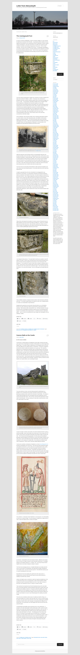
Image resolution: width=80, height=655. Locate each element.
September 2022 (56, 111)
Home (18, 28)
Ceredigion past (21, 637)
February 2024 (55, 98)
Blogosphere (55, 44)
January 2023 (55, 107)
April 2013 (55, 204)
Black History (55, 42)
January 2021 (55, 124)
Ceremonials (55, 49)
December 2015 (55, 174)
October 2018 (55, 148)
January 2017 (55, 165)
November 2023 (55, 100)
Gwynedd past (55, 55)
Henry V (20, 638)
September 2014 (56, 186)
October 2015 (55, 177)
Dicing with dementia (56, 51)
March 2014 (55, 191)
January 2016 (55, 173)
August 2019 (55, 139)
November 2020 (55, 125)
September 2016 (56, 167)
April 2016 (55, 171)
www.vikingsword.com (44, 444)
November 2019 (55, 135)
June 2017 (55, 161)
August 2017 (55, 159)
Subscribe (60, 74)
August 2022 (55, 112)
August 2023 (55, 101)
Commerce (55, 50)
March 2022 (55, 114)
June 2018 (55, 151)
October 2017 (55, 158)
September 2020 (56, 126)
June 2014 (55, 190)
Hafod (54, 56)
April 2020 (55, 131)
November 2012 (55, 210)
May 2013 (54, 203)
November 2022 (55, 108)
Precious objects (56, 64)
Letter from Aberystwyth (26, 6)
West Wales (55, 70)
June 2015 (55, 181)
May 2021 (54, 120)
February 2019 (55, 145)
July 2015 (54, 180)
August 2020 (55, 127)
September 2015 (56, 178)
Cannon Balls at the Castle (25, 335)
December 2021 (55, 115)
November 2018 (55, 147)
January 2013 (55, 207)
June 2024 (55, 95)
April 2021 (55, 121)
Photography (55, 62)
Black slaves (55, 43)
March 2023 (55, 106)
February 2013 (55, 206)
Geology (54, 54)
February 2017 (55, 164)
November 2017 (55, 157)
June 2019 (55, 141)
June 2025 (55, 88)
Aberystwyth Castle (37, 637)
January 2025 (55, 89)
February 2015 (55, 184)
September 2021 (56, 118)
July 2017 (54, 160)
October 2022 (55, 109)
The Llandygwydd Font (24, 36)
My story (21, 28)
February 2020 (55, 133)
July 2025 (54, 87)
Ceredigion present (28, 637)
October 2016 (55, 166)
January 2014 (55, 193)
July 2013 (54, 200)
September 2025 (56, 86)
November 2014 (55, 185)
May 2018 (54, 152)
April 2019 (55, 144)
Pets (54, 61)
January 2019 (55, 146)
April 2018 (55, 153)
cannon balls (42, 637)
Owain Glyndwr (24, 638)
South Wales (55, 67)
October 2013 (55, 197)
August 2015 (55, 179)
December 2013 (55, 194)
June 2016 (55, 168)
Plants (54, 63)
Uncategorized (55, 69)
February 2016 (55, 172)
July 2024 (54, 94)
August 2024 (55, 93)
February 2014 (55, 192)
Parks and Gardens (56, 60)
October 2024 (55, 92)
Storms (54, 68)
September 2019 (56, 138)
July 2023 (54, 102)
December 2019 (55, 134)
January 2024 (55, 99)
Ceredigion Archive (38, 150)
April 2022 (55, 113)
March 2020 (55, 132)
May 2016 (54, 170)
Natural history (55, 57)
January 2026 (55, 85)
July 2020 (54, 128)
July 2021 (54, 119)
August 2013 (55, 199)
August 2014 (55, 187)
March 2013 (55, 205)
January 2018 (55, 154)
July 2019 (54, 140)
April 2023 (55, 105)
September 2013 (56, 198)
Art (53, 41)
